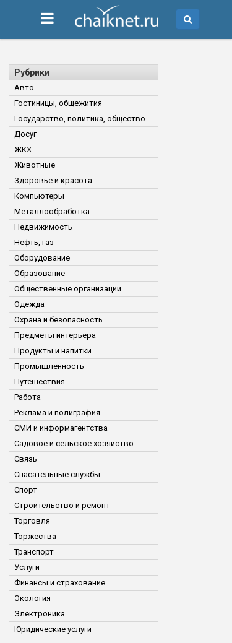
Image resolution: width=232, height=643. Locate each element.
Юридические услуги (53, 629)
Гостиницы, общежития (58, 103)
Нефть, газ (34, 242)
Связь (25, 459)
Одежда (29, 304)
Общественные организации (67, 288)
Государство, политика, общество (79, 118)
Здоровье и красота (53, 180)
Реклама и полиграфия (57, 412)
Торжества (35, 536)
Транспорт (34, 551)
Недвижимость (43, 226)
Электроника (39, 613)
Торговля (32, 520)
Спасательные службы (57, 474)
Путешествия (39, 381)
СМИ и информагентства (61, 428)
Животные (34, 165)
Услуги (27, 567)
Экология (32, 598)
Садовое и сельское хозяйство (74, 443)
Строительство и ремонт (62, 505)
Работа (27, 397)
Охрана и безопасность (58, 319)
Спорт (25, 489)
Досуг (25, 134)
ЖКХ (23, 149)
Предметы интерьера (55, 335)
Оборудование (42, 257)
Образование (39, 273)
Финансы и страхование (59, 582)
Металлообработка (52, 211)
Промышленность (49, 366)
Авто (24, 87)
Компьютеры (39, 196)
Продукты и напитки (53, 350)
